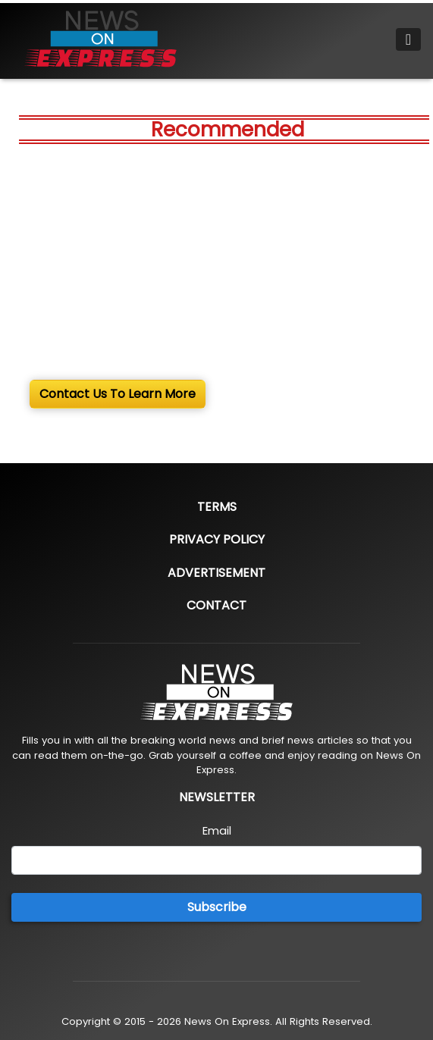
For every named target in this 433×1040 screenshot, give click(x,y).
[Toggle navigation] (408, 39)
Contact (216, 605)
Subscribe (216, 907)
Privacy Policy (217, 539)
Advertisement (216, 572)
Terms (217, 506)
